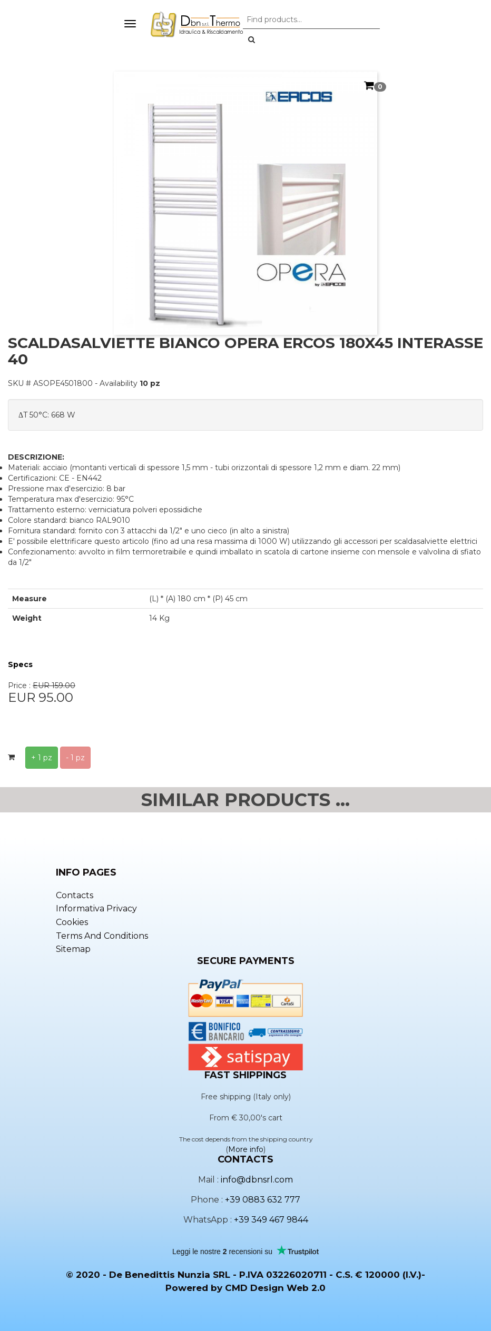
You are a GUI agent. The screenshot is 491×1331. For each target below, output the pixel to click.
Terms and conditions (102, 936)
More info (245, 1149)
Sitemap (73, 949)
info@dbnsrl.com (257, 1180)
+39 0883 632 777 (262, 1200)
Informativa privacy (96, 908)
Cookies (72, 922)
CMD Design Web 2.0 (275, 1288)
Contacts (74, 895)
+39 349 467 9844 (271, 1220)
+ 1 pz (41, 757)
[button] (251, 39)
